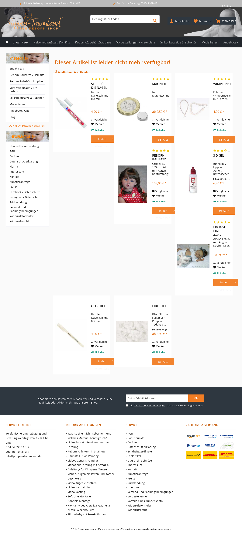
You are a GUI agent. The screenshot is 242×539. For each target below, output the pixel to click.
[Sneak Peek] (20, 42)
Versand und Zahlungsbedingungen (24, 209)
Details (163, 139)
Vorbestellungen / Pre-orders (24, 89)
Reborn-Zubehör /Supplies (26, 81)
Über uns (133, 487)
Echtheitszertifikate (140, 451)
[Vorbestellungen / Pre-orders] (136, 42)
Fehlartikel (134, 456)
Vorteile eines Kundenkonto (145, 501)
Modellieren (17, 104)
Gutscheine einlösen (141, 460)
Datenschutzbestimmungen (149, 405)
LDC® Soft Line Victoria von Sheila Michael (221, 229)
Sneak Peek (17, 68)
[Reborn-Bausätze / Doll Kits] (51, 42)
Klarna (14, 166)
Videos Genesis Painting (83, 460)
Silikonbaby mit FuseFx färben (87, 514)
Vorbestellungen (138, 496)
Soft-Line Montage (79, 496)
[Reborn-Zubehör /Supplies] (93, 42)
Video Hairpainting (79, 487)
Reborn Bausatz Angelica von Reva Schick (159, 157)
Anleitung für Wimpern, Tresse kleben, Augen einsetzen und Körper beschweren (91, 474)
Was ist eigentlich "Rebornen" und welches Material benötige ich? (89, 436)
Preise (13, 187)
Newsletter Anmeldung (24, 146)
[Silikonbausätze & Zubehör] (178, 42)
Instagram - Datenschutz (25, 197)
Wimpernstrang (221, 84)
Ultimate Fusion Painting (83, 456)
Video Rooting (76, 492)
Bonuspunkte (136, 438)
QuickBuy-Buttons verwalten (27, 125)
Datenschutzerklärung (24, 161)
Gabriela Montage (79, 501)
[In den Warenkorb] (103, 139)
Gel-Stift (98, 306)
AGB (12, 151)
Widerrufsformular (21, 216)
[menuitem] (225, 21)
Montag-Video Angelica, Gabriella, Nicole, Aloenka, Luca (89, 508)
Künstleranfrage (20, 182)
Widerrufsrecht (19, 221)
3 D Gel (218, 156)
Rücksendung (18, 202)
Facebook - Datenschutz (25, 192)
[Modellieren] (210, 42)
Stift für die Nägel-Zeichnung (99, 86)
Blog (12, 117)
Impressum (17, 171)
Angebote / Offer (20, 110)
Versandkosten (129, 528)
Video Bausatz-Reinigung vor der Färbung (88, 445)
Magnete (159, 84)
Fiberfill (159, 306)
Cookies (14, 156)
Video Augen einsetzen (82, 483)
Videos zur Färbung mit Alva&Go (88, 465)
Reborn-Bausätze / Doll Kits (27, 75)
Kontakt (14, 177)
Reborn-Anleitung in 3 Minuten (87, 451)
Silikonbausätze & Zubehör (27, 98)
